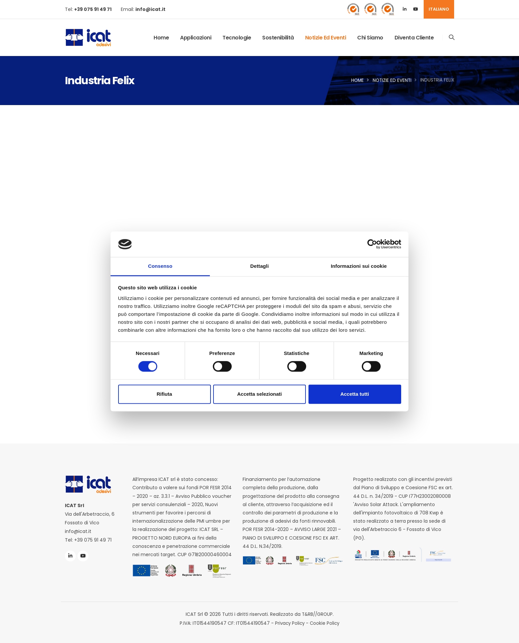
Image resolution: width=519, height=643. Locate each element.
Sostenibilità (278, 37)
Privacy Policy (289, 622)
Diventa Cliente (414, 37)
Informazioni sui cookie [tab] (359, 266)
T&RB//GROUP (317, 614)
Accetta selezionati (259, 394)
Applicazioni (195, 37)
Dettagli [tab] (259, 266)
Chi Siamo (370, 37)
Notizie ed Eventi (325, 37)
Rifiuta (164, 394)
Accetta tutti (354, 394)
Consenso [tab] (160, 266)
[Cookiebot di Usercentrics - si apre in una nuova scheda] (372, 244)
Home (160, 37)
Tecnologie (236, 37)
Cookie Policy (325, 622)
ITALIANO (439, 9)
